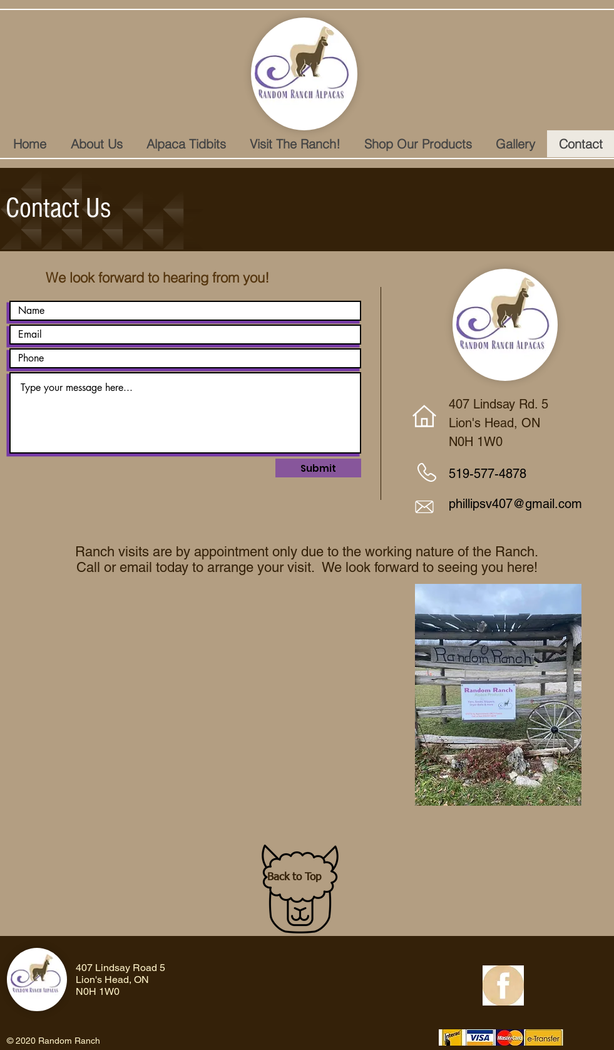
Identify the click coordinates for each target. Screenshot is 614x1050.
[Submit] (318, 468)
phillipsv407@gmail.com (515, 503)
